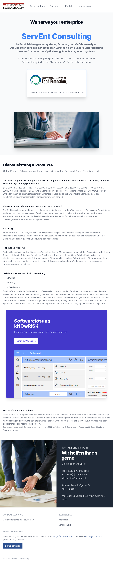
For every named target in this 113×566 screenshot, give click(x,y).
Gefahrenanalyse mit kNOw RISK (18, 519)
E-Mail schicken (12, 546)
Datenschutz (65, 525)
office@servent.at (76, 478)
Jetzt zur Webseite (26, 341)
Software (55, 6)
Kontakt (69, 6)
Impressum (85, 6)
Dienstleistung (37, 6)
